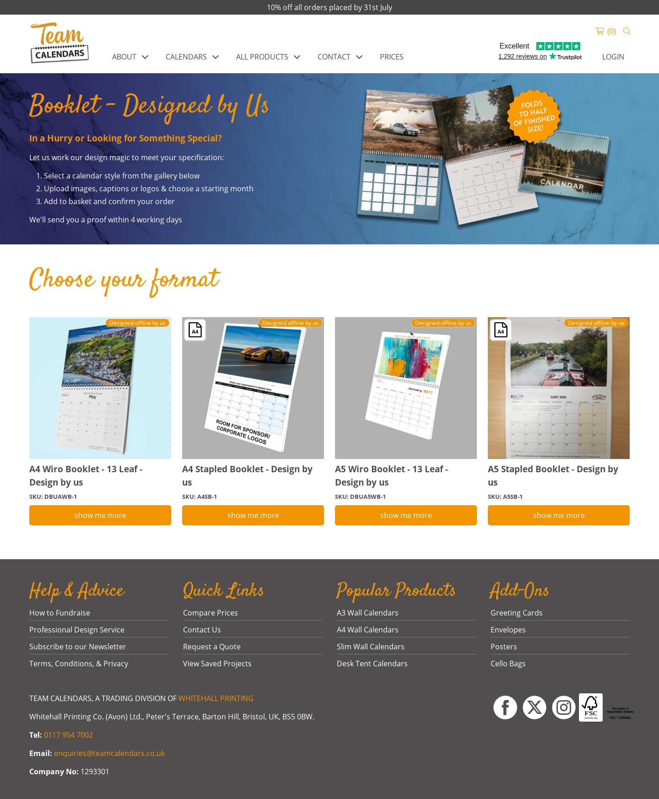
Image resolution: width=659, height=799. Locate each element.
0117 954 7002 (68, 735)
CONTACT (334, 57)
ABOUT (124, 57)
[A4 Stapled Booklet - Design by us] (253, 388)
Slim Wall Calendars (371, 647)
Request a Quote (212, 647)
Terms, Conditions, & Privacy (78, 664)
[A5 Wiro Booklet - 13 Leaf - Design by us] (406, 388)
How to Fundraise (59, 613)
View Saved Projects (217, 664)
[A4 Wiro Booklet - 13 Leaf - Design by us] (100, 388)
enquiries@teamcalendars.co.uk (109, 753)
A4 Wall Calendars (368, 630)
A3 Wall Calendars (368, 613)
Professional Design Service (76, 630)
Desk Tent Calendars (372, 664)
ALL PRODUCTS (262, 57)
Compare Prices (210, 613)
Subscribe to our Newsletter (77, 647)
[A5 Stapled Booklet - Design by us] (559, 388)
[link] (59, 44)
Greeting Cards (517, 613)
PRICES (392, 57)
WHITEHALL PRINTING (216, 698)
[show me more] (100, 515)
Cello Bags (508, 664)
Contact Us (202, 630)
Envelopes (508, 630)
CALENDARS (186, 57)
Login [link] (613, 57)
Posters (504, 647)
